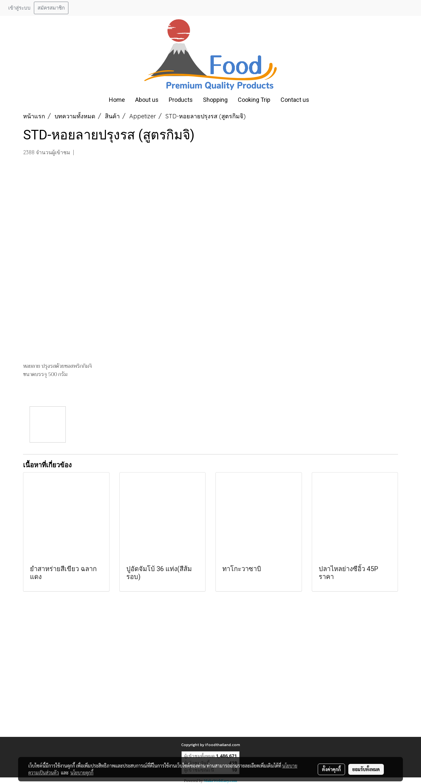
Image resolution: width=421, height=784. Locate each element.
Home (117, 99)
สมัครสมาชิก (51, 8)
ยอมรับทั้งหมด (366, 769)
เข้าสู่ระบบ (19, 8)
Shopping (215, 99)
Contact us (295, 99)
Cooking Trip (254, 99)
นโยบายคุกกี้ (81, 772)
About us (147, 99)
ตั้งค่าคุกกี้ (331, 769)
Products (181, 99)
